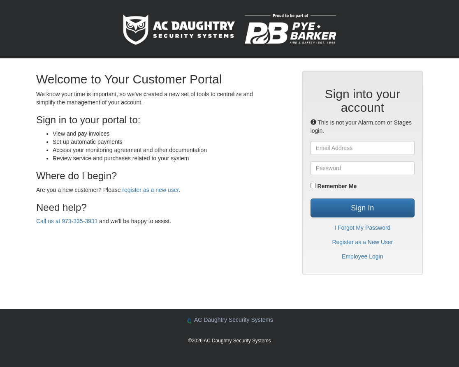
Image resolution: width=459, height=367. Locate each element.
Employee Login (362, 256)
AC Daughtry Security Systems (229, 319)
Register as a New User (362, 242)
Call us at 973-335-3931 (66, 221)
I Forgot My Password (362, 227)
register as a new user (150, 190)
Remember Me (334, 186)
